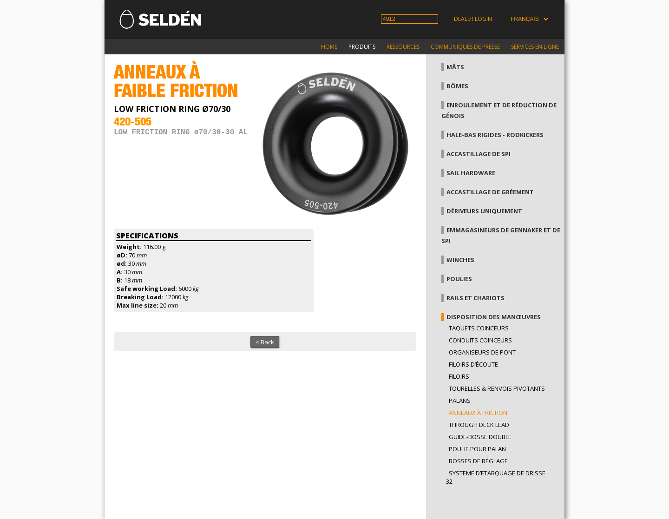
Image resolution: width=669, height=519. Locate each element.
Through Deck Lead (479, 424)
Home (329, 47)
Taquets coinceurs (479, 328)
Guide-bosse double (480, 437)
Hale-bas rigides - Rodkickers (495, 135)
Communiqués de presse (465, 47)
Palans (460, 400)
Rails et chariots (475, 298)
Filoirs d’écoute (473, 364)
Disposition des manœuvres (493, 317)
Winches (460, 260)
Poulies (459, 279)
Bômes (457, 86)
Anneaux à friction (478, 412)
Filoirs (459, 376)
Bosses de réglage (478, 461)
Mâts (455, 67)
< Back (265, 342)
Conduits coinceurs (480, 340)
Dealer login (473, 19)
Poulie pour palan (477, 449)
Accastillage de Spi (478, 154)
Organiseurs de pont (482, 352)
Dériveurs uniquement (484, 211)
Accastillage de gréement (490, 192)
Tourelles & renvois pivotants (497, 388)
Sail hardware (470, 173)
